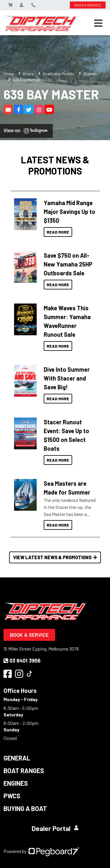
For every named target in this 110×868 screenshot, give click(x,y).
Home (9, 73)
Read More (58, 231)
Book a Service (29, 634)
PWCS (12, 796)
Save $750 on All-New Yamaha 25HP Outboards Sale (68, 264)
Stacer (89, 73)
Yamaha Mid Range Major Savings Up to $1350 (69, 211)
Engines (16, 783)
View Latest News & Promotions (55, 557)
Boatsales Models (58, 73)
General (17, 758)
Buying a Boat (25, 808)
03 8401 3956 (22, 660)
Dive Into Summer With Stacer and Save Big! (67, 378)
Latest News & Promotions (55, 165)
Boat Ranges (24, 770)
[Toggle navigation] (98, 23)
